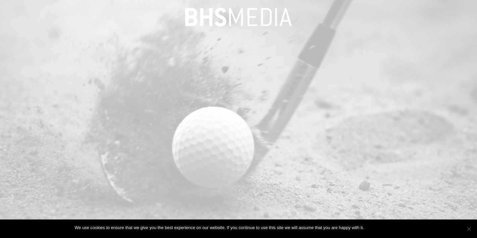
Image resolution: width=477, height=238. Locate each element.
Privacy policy (389, 227)
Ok (370, 227)
